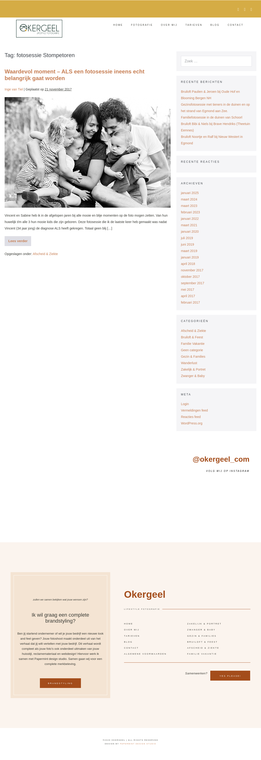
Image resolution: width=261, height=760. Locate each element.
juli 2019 (187, 238)
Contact (235, 25)
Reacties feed (191, 417)
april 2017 (188, 296)
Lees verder (19, 239)
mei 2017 (187, 289)
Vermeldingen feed (194, 410)
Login (185, 404)
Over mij (169, 25)
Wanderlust (189, 363)
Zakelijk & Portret (193, 369)
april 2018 (188, 264)
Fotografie (142, 25)
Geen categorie (192, 350)
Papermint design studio (138, 748)
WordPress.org (191, 423)
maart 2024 (189, 199)
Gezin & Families (193, 356)
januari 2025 (190, 193)
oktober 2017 (190, 276)
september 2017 (192, 283)
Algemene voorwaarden (145, 656)
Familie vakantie (202, 656)
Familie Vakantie (193, 343)
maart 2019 (189, 251)
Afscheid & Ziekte (45, 253)
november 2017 (192, 270)
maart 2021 (189, 225)
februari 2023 (190, 212)
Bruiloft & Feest (192, 337)
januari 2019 (190, 257)
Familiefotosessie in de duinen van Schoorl (211, 117)
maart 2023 (189, 206)
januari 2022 (190, 218)
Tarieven (193, 25)
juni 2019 (187, 244)
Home (118, 25)
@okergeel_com (221, 459)
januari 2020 (190, 231)
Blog (215, 25)
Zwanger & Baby (193, 376)
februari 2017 (190, 302)
